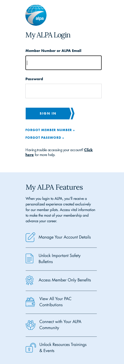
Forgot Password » (44, 137)
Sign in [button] (48, 113)
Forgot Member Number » (50, 130)
